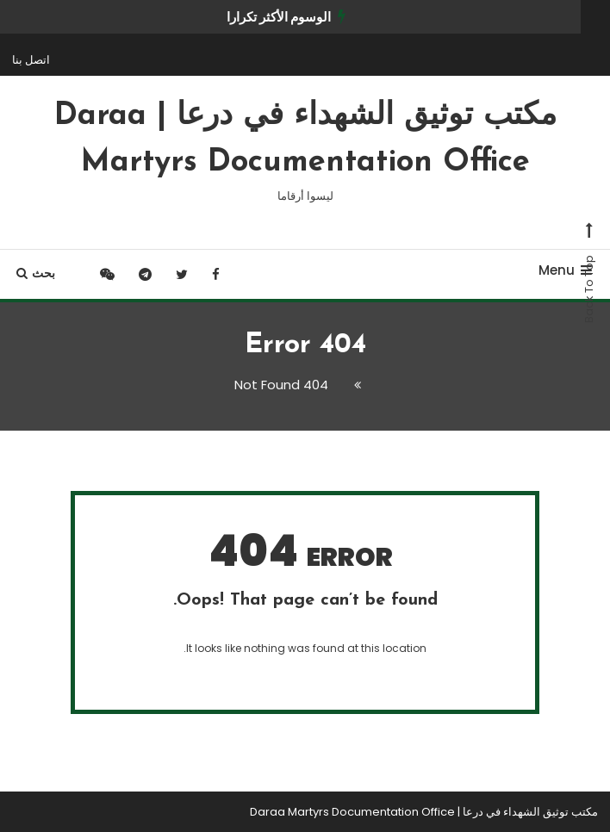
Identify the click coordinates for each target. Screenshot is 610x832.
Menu (565, 270)
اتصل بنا (31, 60)
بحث (35, 273)
